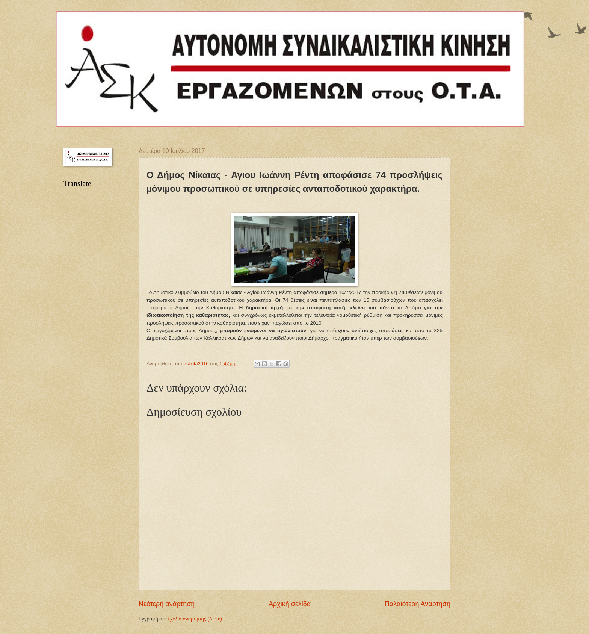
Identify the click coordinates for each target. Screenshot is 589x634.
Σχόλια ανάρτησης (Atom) (194, 619)
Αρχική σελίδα (290, 604)
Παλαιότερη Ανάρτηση (417, 604)
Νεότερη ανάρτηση (167, 604)
